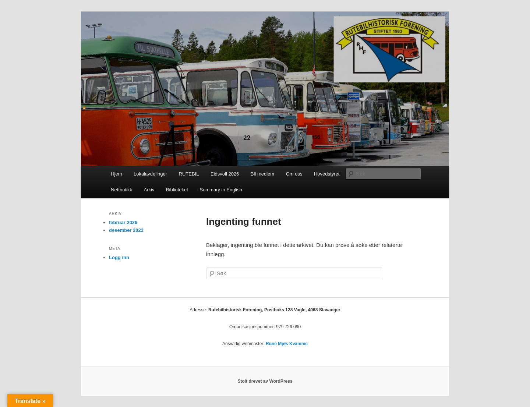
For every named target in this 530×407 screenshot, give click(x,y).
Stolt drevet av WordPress (264, 381)
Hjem (116, 174)
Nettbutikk (121, 189)
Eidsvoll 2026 (225, 174)
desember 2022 (126, 230)
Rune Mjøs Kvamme (287, 343)
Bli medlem (262, 174)
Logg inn (119, 257)
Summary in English (220, 189)
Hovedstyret (326, 174)
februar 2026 (123, 222)
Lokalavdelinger (150, 174)
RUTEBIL (189, 174)
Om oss (294, 174)
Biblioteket (177, 189)
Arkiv (149, 189)
